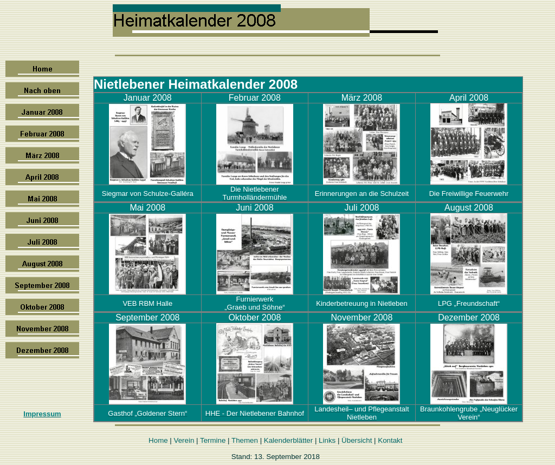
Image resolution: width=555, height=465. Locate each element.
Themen (244, 440)
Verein (184, 440)
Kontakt (390, 440)
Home (158, 440)
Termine (212, 440)
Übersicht (356, 440)
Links (327, 440)
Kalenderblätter (288, 440)
